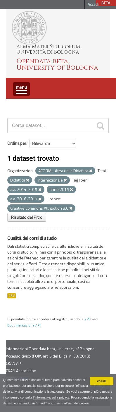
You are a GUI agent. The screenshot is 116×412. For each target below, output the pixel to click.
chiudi (101, 381)
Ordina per (16, 143)
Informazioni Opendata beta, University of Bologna (50, 349)
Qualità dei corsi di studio (32, 238)
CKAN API (14, 363)
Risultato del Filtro (26, 217)
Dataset (16, 103)
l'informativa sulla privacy (51, 397)
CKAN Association (21, 370)
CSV (11, 295)
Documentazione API (23, 325)
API (86, 319)
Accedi (93, 4)
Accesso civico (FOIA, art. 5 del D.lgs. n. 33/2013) (48, 356)
